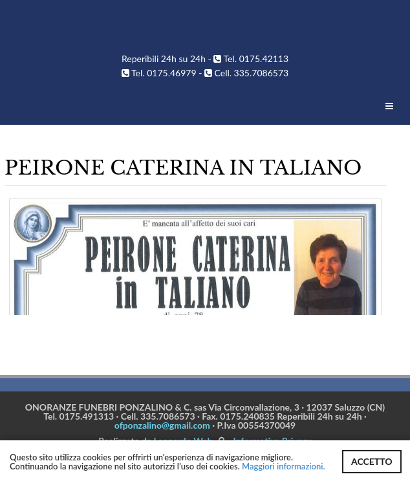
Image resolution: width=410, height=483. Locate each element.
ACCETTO (372, 461)
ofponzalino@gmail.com (162, 425)
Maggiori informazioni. (283, 466)
